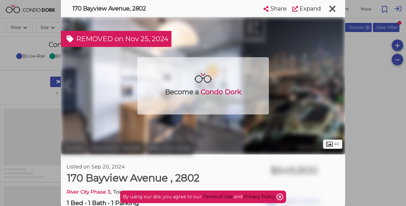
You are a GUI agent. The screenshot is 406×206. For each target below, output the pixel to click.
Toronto (74, 148)
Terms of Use (218, 196)
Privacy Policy (260, 196)
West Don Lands (169, 148)
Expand (306, 8)
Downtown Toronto (116, 148)
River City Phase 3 (88, 192)
